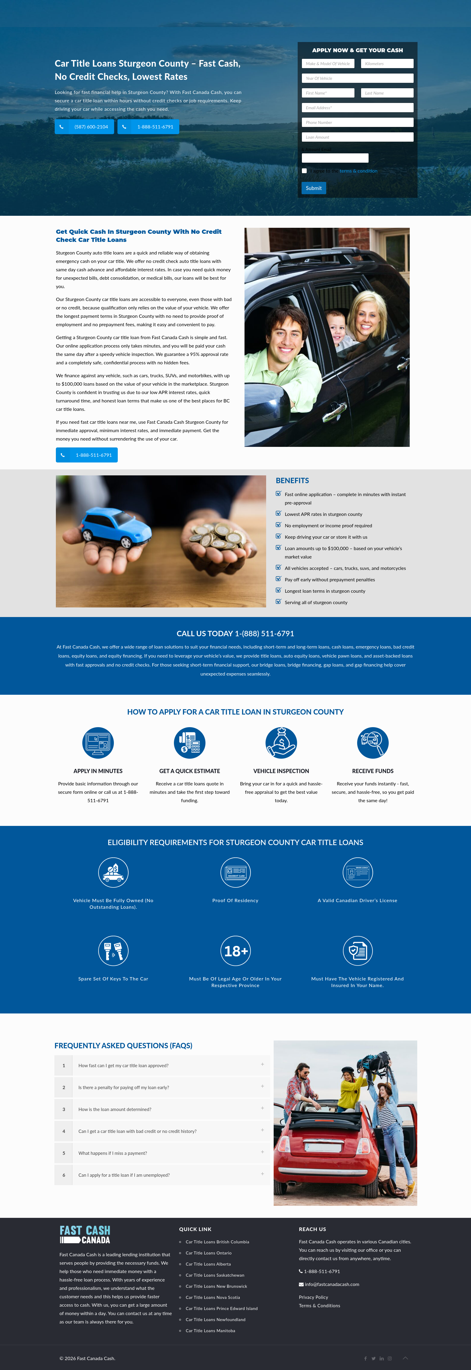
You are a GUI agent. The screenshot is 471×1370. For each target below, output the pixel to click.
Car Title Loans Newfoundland (216, 1319)
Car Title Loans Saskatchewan (215, 1275)
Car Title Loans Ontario (209, 1252)
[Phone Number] (358, 122)
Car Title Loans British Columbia (217, 1241)
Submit (314, 188)
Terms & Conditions (319, 1305)
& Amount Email (317, 149)
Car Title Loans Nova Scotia (213, 1297)
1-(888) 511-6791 (264, 633)
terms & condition (359, 170)
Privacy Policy (313, 1297)
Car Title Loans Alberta (208, 1263)
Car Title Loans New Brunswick (217, 1286)
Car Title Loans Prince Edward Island (222, 1308)
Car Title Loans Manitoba (210, 1330)
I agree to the (344, 170)
